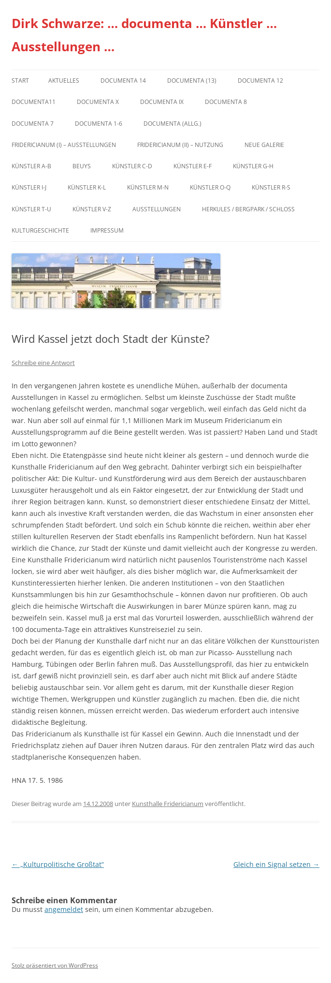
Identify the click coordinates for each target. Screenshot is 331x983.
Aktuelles (63, 80)
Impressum (107, 230)
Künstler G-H (253, 166)
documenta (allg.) (172, 123)
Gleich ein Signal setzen (276, 864)
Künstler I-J (29, 187)
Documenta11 (34, 102)
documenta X (98, 102)
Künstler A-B (31, 166)
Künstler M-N (148, 187)
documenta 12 (260, 80)
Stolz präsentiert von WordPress (55, 965)
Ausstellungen (156, 209)
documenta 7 (33, 123)
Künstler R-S (271, 187)
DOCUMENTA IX (162, 102)
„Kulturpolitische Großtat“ (58, 864)
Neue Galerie (264, 145)
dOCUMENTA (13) (191, 80)
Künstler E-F (192, 166)
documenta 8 (226, 102)
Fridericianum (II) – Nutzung (180, 145)
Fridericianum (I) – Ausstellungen (64, 145)
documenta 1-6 (98, 123)
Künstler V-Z (91, 209)
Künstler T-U (31, 209)
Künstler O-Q (210, 187)
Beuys (81, 166)
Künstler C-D (132, 166)
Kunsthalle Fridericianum (167, 803)
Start (20, 80)
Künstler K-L (87, 187)
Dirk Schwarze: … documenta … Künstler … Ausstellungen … (144, 35)
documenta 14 (123, 80)
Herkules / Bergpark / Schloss (248, 209)
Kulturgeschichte (40, 230)
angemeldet (63, 909)
